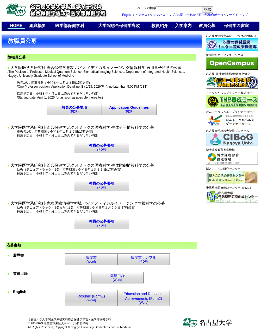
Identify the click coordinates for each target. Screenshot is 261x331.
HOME (16, 26)
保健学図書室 (236, 26)
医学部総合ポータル (212, 15)
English (127, 15)
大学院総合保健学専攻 (119, 26)
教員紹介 (159, 26)
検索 (207, 9)
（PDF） (74, 109)
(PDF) (143, 259)
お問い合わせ (186, 15)
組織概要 (37, 26)
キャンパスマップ (162, 15)
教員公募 (207, 26)
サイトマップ (238, 15)
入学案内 (183, 26)
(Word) (91, 259)
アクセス (141, 15)
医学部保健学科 (69, 26)
